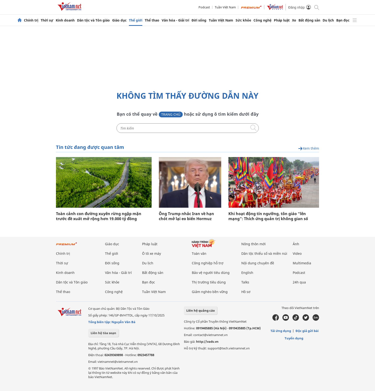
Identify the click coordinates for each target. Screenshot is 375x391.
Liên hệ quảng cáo (200, 310)
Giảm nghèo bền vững (210, 291)
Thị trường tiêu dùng (209, 282)
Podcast (204, 7)
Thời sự (47, 20)
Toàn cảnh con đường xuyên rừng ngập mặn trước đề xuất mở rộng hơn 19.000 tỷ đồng (98, 216)
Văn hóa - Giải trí (175, 20)
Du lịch (328, 20)
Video (297, 253)
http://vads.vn (207, 341)
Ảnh (296, 244)
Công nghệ (262, 20)
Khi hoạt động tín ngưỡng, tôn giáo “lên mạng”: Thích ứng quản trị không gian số (268, 216)
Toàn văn (199, 253)
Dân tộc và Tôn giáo (93, 20)
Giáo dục (119, 20)
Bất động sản (309, 20)
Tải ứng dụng (280, 331)
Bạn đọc (342, 20)
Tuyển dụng (294, 338)
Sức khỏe (243, 20)
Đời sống (199, 20)
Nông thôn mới (253, 244)
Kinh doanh (65, 20)
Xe (294, 20)
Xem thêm (308, 149)
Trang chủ (170, 114)
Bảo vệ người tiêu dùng (211, 272)
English (247, 272)
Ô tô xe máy (151, 253)
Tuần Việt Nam (225, 7)
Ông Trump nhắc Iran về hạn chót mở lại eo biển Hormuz (186, 216)
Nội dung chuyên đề (257, 263)
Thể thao (152, 20)
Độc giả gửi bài (307, 331)
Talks (245, 282)
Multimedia (302, 263)
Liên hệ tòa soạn (103, 333)
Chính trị (31, 20)
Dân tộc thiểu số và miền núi (264, 253)
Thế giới (135, 20)
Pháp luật (282, 20)
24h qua (299, 282)
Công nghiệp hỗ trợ (207, 263)
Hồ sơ (245, 291)
